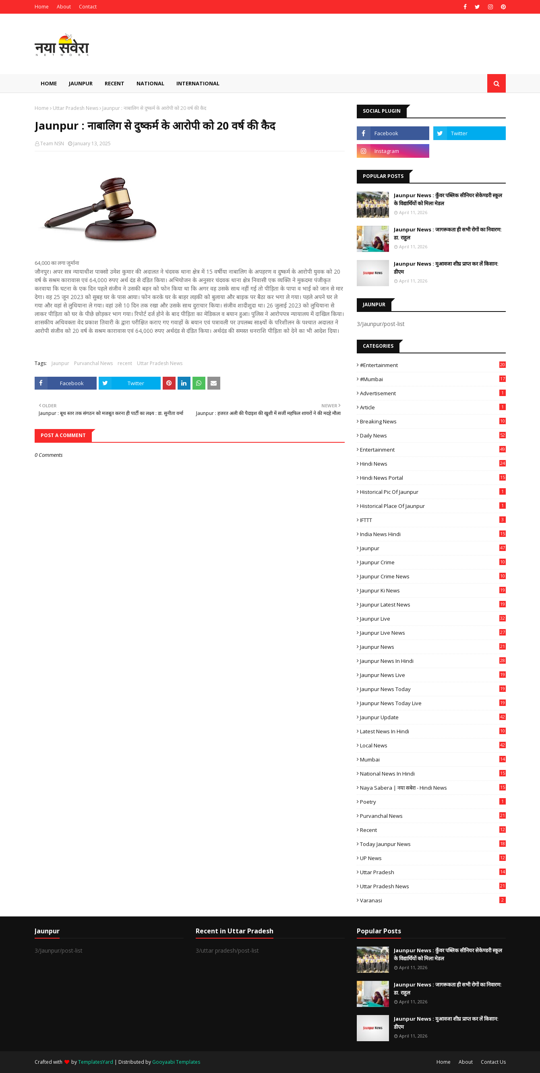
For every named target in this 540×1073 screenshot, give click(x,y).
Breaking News (433, 421)
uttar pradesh (433, 872)
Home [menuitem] (49, 83)
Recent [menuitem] (114, 83)
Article (433, 407)
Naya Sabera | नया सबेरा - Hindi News (433, 787)
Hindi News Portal (433, 477)
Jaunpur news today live (433, 703)
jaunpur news (433, 646)
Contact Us (493, 1062)
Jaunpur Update (433, 717)
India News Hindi (433, 534)
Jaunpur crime (433, 562)
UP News (433, 858)
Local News (433, 745)
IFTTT (433, 520)
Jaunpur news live (433, 675)
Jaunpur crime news (433, 576)
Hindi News (433, 463)
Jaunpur (60, 363)
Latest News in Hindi (433, 731)
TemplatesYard (95, 1062)
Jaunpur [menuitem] (81, 83)
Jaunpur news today (433, 689)
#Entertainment (433, 365)
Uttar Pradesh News (75, 108)
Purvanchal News (93, 363)
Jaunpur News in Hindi (433, 660)
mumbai (433, 759)
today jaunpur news (433, 844)
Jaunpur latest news (433, 604)
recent (125, 363)
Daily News (433, 435)
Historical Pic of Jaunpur (433, 491)
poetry (433, 801)
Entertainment (433, 449)
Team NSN (52, 143)
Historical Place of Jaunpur (433, 506)
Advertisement (433, 393)
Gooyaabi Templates (176, 1062)
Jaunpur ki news (433, 590)
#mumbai (433, 379)
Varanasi (433, 900)
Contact (88, 6)
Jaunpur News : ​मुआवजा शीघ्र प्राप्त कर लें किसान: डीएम (446, 267)
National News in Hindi (433, 773)
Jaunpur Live (433, 618)
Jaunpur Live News (433, 632)
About (64, 6)
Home (42, 6)
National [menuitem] (150, 83)
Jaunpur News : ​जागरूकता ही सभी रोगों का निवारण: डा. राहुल (448, 233)
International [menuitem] (197, 83)
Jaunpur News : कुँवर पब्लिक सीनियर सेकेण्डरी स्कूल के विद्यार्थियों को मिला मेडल (448, 199)
